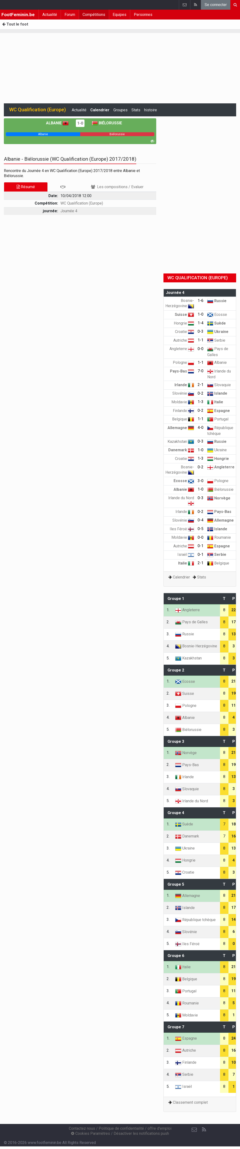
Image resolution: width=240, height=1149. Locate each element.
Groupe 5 (176, 884)
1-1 (200, 340)
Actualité (49, 14)
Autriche (183, 340)
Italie (215, 402)
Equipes (119, 14)
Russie (217, 301)
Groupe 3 (176, 741)
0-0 (200, 348)
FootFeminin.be (18, 14)
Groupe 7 (176, 1027)
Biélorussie (107, 123)
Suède (216, 323)
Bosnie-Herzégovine (196, 646)
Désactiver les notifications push (141, 1133)
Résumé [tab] (26, 187)
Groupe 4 (176, 812)
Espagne (218, 410)
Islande (217, 393)
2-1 (200, 384)
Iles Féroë (182, 529)
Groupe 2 (176, 670)
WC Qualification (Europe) (81, 203)
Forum (70, 14)
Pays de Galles (191, 622)
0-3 (200, 331)
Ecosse (217, 314)
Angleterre (181, 348)
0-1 (200, 546)
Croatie (184, 331)
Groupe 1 (176, 598)
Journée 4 (68, 211)
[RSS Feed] (204, 1130)
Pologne (183, 362)
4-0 (200, 427)
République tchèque (195, 919)
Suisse (184, 314)
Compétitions (94, 14)
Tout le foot (15, 24)
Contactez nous (82, 1128)
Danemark (181, 450)
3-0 (200, 480)
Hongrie (184, 323)
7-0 (200, 371)
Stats (135, 110)
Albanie (57, 123)
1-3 (200, 401)
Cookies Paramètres (90, 1133)
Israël (185, 554)
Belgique (183, 419)
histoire (150, 110)
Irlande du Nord (191, 801)
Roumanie (219, 537)
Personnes (143, 14)
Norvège (218, 498)
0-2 (200, 393)
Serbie (216, 340)
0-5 (200, 528)
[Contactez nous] (194, 1130)
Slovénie (183, 393)
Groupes (120, 110)
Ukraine (217, 331)
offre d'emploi (159, 1128)
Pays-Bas (182, 371)
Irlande (184, 385)
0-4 (200, 520)
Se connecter (216, 4)
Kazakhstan (181, 441)
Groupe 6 (176, 955)
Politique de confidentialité (121, 1128)
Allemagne (181, 427)
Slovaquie (219, 385)
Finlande (183, 410)
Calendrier (100, 110)
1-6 (200, 300)
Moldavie (182, 402)
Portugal (217, 419)
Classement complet (190, 1102)
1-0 (80, 123)
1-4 (200, 323)
